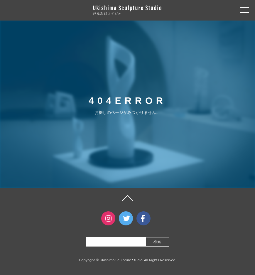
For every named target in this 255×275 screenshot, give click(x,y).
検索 (157, 241)
